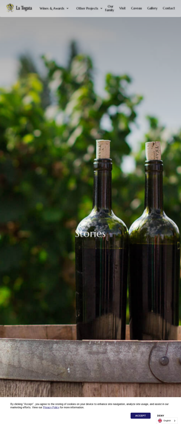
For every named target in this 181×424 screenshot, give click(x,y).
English (164, 421)
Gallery (152, 8)
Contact (169, 8)
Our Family (109, 8)
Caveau (136, 8)
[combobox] (167, 420)
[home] (19, 8)
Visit (122, 8)
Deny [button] (160, 415)
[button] (52, 8)
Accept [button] (140, 415)
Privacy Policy (51, 407)
